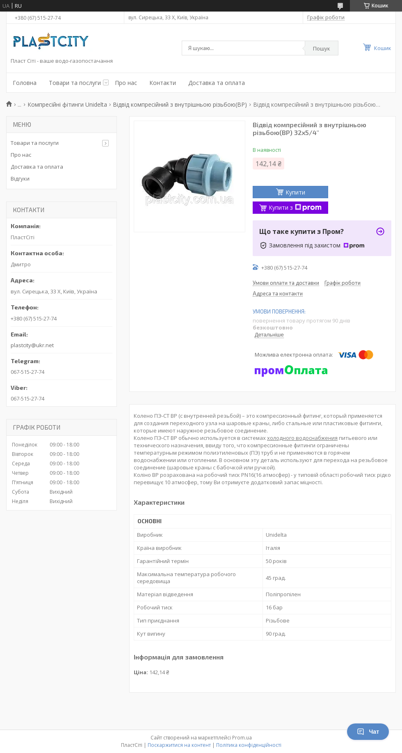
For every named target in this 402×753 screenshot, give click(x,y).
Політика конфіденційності (248, 745)
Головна (25, 83)
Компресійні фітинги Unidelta (67, 104)
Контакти (162, 83)
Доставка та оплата (216, 83)
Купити (295, 192)
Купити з (295, 207)
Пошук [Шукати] (321, 48)
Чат (368, 731)
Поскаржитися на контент (179, 745)
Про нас (126, 83)
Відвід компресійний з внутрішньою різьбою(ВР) (180, 104)
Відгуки (20, 178)
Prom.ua (242, 737)
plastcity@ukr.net (32, 345)
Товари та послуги (75, 83)
